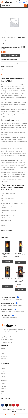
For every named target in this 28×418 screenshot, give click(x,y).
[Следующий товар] (5, 40)
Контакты (3, 373)
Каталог (3, 371)
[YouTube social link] (13, 405)
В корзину (5, 55)
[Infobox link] (20, 2)
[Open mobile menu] (27, 1)
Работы (3, 376)
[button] (7, 261)
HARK (2, 43)
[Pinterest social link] (11, 69)
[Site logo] (7, 1)
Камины (3, 348)
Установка (3, 388)
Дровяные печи (9, 66)
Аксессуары (4, 358)
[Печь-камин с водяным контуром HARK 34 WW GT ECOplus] (20, 271)
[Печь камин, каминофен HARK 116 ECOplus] (20, 246)
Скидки (3, 368)
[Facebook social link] (8, 69)
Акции (2, 366)
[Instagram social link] (10, 405)
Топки (2, 351)
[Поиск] (14, 5)
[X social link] (9, 69)
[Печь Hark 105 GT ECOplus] (7, 246)
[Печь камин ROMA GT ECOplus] (7, 271)
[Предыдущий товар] (2, 40)
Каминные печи (11, 37)
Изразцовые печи (21, 37)
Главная (3, 37)
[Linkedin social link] (12, 69)
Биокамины (4, 356)
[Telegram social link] (13, 69)
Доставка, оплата (5, 393)
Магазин (3, 391)
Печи (2, 353)
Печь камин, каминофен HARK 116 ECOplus (20, 255)
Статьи (3, 383)
